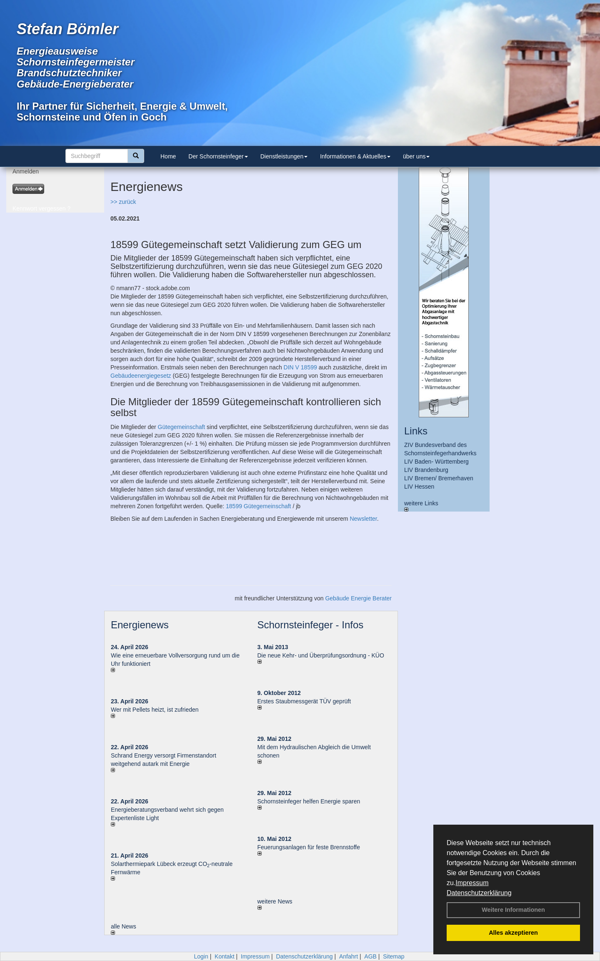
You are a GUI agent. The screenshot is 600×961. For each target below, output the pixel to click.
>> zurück (123, 201)
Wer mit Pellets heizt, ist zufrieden (155, 709)
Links (416, 431)
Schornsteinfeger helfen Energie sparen (309, 801)
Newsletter (363, 518)
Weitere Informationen (513, 909)
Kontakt (224, 956)
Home (168, 156)
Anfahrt (348, 956)
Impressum (471, 882)
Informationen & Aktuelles (355, 156)
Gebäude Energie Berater (358, 598)
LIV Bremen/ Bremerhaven (438, 478)
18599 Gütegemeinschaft (258, 506)
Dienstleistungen (284, 156)
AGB (370, 956)
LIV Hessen (419, 486)
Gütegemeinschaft (181, 427)
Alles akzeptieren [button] (513, 932)
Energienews (140, 624)
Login (201, 956)
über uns (416, 156)
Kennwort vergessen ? (41, 208)
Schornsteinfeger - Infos (311, 624)
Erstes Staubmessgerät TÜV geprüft (304, 701)
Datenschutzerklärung (479, 892)
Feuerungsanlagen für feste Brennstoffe (309, 847)
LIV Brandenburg (426, 470)
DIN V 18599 (300, 367)
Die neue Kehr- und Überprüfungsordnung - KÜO (321, 655)
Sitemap (393, 956)
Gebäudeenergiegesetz (140, 375)
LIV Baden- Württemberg (436, 461)
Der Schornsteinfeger (218, 156)
